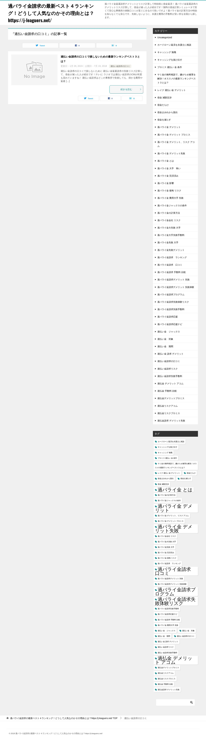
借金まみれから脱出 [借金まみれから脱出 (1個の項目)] (166, 478)
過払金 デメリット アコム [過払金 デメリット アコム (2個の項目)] (173, 660)
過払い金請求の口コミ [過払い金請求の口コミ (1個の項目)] (186, 636)
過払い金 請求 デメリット (170, 354)
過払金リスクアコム (167, 406)
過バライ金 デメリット (169, 127)
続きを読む (131, 89)
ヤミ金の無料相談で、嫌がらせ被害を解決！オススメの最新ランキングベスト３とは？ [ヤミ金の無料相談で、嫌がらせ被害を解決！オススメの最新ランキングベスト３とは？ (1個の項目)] (176, 466)
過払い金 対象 (165, 339)
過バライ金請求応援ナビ (169, 324)
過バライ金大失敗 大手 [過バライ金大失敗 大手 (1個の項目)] (167, 542)
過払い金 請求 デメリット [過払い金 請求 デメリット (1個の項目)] (168, 642)
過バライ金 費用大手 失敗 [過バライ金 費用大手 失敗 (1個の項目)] (168, 625)
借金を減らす (164, 119)
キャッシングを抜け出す (169, 59)
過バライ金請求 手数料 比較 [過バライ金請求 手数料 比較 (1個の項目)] (169, 620)
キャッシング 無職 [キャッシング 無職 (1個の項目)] (165, 453)
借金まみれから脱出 (167, 112)
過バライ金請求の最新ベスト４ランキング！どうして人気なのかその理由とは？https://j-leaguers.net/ (52, 13)
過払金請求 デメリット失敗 (171, 420)
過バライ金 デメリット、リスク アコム (176, 144)
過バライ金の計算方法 (168, 213)
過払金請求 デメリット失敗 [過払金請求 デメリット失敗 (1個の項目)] (168, 690)
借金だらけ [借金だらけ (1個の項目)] (191, 473)
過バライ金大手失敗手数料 (170, 235)
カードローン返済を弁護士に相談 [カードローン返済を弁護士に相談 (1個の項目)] (171, 441)
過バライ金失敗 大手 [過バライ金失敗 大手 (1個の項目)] (166, 547)
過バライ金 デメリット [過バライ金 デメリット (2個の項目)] (173, 508)
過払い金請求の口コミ (120, 66)
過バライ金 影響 (165, 183)
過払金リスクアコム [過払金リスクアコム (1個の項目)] (166, 673)
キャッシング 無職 (166, 52)
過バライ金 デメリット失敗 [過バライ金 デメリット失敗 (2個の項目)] (173, 528)
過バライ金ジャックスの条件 (172, 205)
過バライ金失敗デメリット (170, 250)
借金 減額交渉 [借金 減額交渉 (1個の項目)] (163, 484)
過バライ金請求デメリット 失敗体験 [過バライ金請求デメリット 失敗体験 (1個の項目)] (172, 584)
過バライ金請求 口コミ (169, 264)
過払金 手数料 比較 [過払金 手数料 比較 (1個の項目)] (165, 684)
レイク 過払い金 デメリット (171, 90)
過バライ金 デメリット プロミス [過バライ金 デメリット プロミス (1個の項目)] (170, 521)
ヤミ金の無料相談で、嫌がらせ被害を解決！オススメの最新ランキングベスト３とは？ (176, 78)
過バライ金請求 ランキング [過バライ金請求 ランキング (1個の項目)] (169, 563)
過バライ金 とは (165, 161)
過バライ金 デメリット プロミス (173, 134)
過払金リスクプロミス (168, 413)
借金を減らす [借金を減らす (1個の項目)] (185, 478)
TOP (63, 718)
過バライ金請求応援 (167, 316)
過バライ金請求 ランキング (172, 257)
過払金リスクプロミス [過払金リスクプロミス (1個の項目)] (166, 679)
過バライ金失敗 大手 (167, 242)
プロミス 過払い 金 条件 (169, 67)
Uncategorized (164, 37)
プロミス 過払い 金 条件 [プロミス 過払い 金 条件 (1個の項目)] (167, 458)
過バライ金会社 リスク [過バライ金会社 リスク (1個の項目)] (167, 536)
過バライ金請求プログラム (170, 294)
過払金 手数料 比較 (167, 391)
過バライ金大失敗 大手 (169, 227)
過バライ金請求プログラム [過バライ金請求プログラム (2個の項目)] (175, 591)
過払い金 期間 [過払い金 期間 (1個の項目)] (164, 636)
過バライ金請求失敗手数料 (170, 309)
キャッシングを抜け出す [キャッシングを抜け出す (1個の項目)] (167, 447)
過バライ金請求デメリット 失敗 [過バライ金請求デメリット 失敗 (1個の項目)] (170, 579)
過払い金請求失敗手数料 (169, 376)
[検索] (175, 702)
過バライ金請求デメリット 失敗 (173, 279)
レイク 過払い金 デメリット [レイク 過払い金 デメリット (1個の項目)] (169, 473)
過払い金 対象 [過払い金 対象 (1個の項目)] (188, 631)
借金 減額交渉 (164, 97)
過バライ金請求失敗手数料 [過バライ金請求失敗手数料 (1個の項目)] (168, 609)
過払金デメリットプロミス (170, 398)
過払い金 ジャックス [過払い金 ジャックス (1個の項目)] (166, 631)
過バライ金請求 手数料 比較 (171, 272)
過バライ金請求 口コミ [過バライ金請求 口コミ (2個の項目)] (175, 571)
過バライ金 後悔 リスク (169, 190)
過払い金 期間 (165, 346)
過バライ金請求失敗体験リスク (173, 302)
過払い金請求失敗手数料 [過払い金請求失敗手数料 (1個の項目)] (167, 653)
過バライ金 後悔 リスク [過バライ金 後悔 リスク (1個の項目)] (167, 558)
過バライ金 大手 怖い (169, 168)
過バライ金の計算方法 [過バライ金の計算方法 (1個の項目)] (166, 495)
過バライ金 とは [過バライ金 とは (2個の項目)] (175, 489)
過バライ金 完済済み (167, 175)
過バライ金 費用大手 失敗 (170, 198)
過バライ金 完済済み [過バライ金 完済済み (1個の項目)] (166, 553)
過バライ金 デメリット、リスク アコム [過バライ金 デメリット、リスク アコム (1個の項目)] (173, 516)
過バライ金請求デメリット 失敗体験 (175, 287)
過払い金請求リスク (167, 368)
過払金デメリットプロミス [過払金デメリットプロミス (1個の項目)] (168, 668)
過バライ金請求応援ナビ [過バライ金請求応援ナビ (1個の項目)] (167, 614)
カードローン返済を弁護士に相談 (174, 45)
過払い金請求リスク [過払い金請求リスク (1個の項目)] (166, 647)
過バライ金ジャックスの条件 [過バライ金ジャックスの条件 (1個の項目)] (169, 500)
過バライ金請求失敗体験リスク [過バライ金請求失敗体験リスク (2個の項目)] (175, 601)
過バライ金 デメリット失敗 (171, 153)
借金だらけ (163, 105)
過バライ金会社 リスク (169, 220)
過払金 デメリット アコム (170, 383)
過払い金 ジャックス (168, 331)
